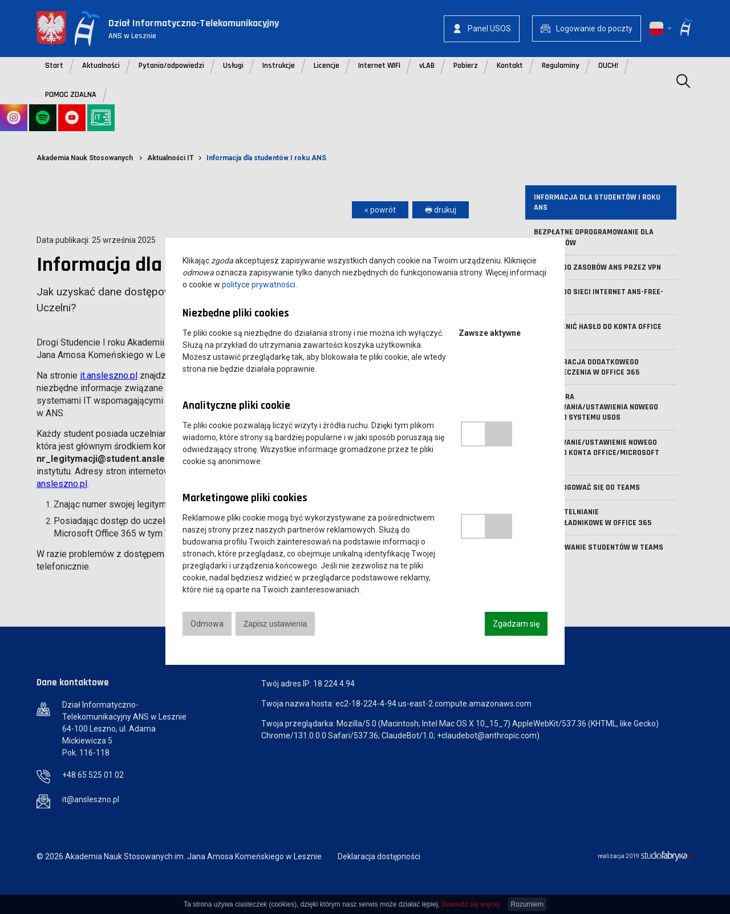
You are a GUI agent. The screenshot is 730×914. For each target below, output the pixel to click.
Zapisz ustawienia (275, 623)
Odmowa (207, 623)
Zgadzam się (516, 623)
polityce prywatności (258, 284)
